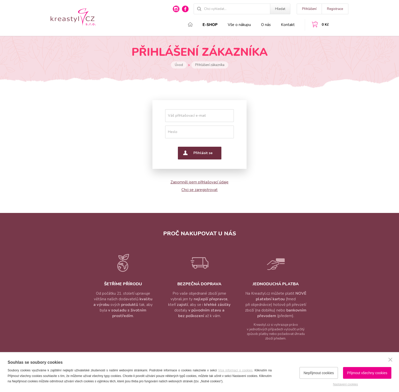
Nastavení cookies (345, 384)
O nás (266, 24)
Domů (190, 24)
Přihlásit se (202, 153)
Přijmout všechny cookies (367, 373)
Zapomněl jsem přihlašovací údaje (199, 182)
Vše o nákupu (239, 24)
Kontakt (288, 24)
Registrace (335, 9)
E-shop (210, 24)
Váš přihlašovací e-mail (187, 115)
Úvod (179, 65)
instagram (176, 9)
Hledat (280, 9)
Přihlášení (309, 9)
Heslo (172, 131)
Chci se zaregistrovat (199, 189)
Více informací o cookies (235, 370)
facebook (185, 9)
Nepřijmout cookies (319, 373)
